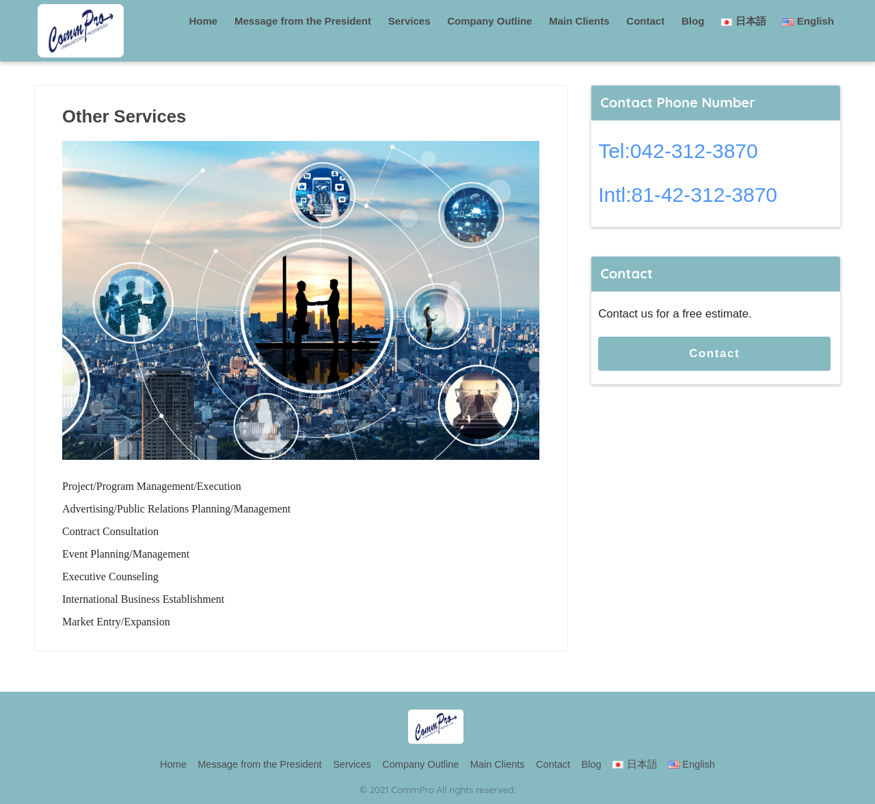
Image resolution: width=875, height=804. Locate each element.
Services (409, 21)
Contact (645, 21)
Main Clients (579, 21)
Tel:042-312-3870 (678, 151)
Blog (693, 21)
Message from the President (302, 21)
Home (203, 21)
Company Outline (489, 21)
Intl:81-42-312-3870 (687, 194)
